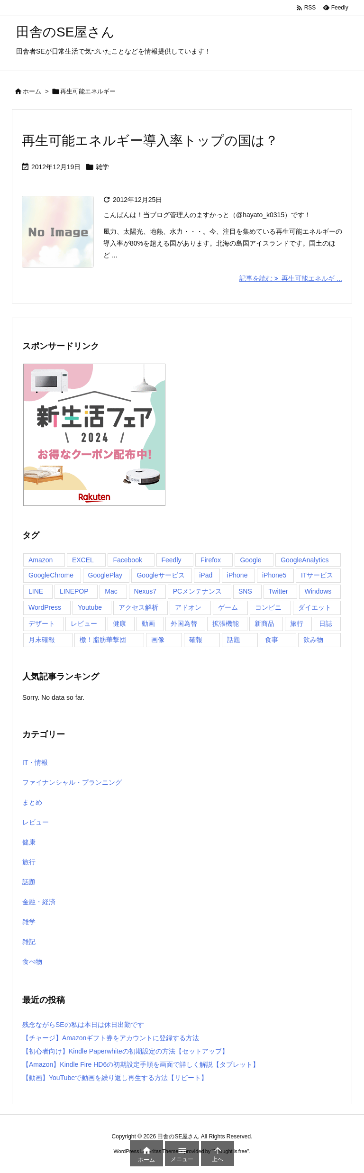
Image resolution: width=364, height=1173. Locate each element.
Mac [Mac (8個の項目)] (111, 591)
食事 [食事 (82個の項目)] (271, 639)
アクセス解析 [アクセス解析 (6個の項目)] (138, 607)
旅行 (29, 862)
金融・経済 (38, 902)
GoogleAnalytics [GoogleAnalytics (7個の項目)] (304, 560)
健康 (29, 842)
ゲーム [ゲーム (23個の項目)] (228, 607)
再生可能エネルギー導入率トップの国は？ (150, 140)
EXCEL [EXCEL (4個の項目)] (83, 560)
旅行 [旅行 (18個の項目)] (296, 623)
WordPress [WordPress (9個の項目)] (44, 607)
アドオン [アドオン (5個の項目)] (188, 607)
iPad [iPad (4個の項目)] (205, 575)
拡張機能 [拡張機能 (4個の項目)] (225, 623)
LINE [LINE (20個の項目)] (35, 591)
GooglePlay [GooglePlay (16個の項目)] (105, 575)
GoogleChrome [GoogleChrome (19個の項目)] (50, 575)
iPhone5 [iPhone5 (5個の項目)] (274, 575)
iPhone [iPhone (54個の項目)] (237, 575)
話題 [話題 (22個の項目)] (233, 639)
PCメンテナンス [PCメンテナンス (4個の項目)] (197, 591)
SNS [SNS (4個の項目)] (245, 591)
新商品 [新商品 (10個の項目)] (264, 623)
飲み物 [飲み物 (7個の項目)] (313, 639)
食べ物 (32, 961)
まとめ (32, 802)
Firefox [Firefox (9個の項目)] (210, 560)
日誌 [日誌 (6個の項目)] (325, 623)
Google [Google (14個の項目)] (250, 560)
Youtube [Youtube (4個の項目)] (90, 607)
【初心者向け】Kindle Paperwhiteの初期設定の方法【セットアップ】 (125, 1051)
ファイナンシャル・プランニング (72, 782)
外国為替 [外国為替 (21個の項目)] (184, 623)
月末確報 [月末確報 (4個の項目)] (41, 639)
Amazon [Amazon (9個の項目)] (40, 560)
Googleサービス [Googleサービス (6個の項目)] (160, 575)
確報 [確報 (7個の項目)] (195, 639)
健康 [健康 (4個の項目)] (119, 623)
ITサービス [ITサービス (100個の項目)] (317, 575)
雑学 (102, 167)
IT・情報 (35, 762)
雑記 (29, 941)
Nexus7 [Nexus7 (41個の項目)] (145, 591)
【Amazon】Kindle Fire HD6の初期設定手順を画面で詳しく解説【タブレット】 (140, 1064)
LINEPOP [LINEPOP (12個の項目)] (74, 591)
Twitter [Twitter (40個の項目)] (278, 591)
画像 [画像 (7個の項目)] (157, 639)
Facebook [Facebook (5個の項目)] (127, 560)
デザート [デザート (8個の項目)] (41, 623)
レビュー (35, 822)
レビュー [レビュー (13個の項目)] (84, 623)
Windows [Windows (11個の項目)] (317, 591)
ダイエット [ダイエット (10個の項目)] (314, 607)
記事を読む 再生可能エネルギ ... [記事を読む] (290, 278)
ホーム (32, 91)
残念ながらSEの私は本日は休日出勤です (83, 1024)
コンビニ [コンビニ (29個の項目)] (268, 607)
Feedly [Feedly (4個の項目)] (172, 560)
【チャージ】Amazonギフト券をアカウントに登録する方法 (110, 1038)
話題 (29, 882)
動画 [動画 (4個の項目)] (148, 623)
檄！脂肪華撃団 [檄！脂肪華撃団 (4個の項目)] (103, 639)
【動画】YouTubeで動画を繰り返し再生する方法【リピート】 (115, 1077)
